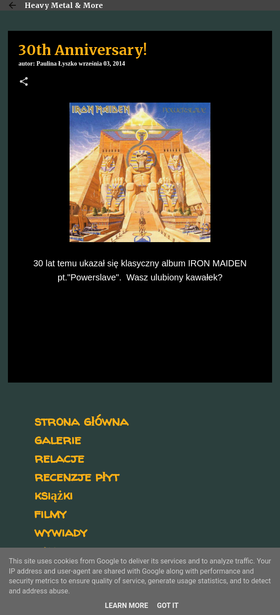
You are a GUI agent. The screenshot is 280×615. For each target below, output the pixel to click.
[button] (23, 82)
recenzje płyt (76, 476)
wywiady (60, 532)
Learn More (126, 605)
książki (53, 495)
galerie (57, 439)
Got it (167, 605)
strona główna (81, 421)
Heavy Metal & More (64, 5)
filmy (50, 513)
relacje (59, 458)
